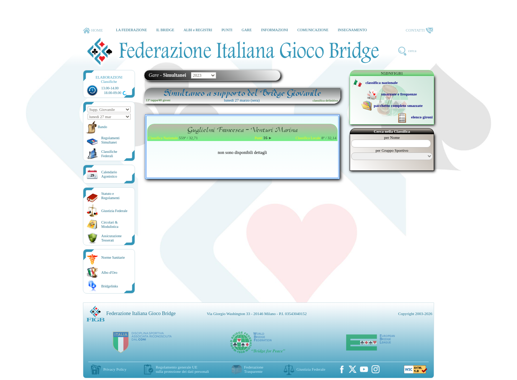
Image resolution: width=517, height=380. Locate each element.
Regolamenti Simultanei (110, 140)
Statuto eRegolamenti (110, 196)
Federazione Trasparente (254, 369)
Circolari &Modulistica (109, 224)
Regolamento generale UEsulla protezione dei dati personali (182, 369)
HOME (93, 30)
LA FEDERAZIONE (131, 30)
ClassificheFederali (109, 154)
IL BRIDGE (165, 30)
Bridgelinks (109, 286)
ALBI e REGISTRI (197, 30)
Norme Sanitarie (113, 257)
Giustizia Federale (114, 211)
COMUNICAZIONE (313, 30)
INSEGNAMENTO (352, 30)
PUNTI (227, 30)
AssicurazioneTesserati (111, 238)
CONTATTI (419, 30)
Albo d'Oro (109, 273)
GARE (247, 30)
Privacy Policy (114, 369)
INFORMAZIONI (274, 30)
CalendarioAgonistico (109, 174)
